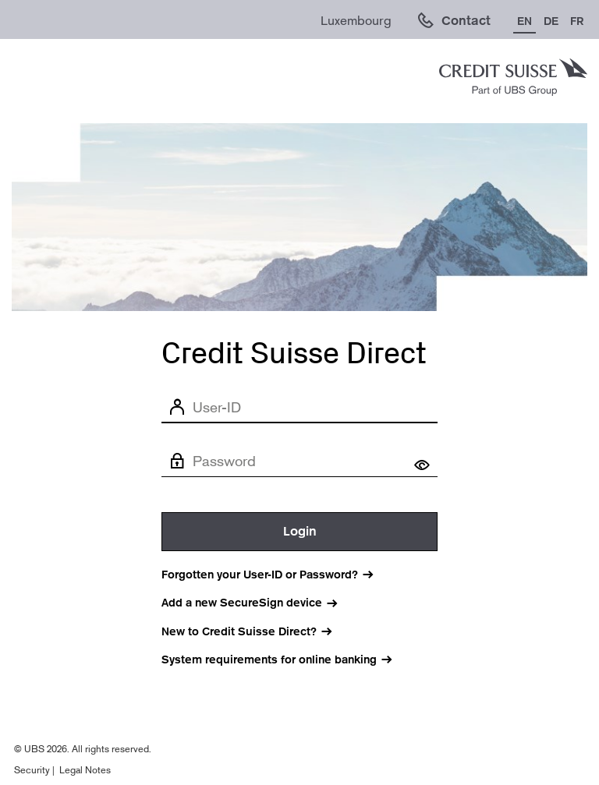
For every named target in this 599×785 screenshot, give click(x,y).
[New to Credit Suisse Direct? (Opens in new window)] (255, 632)
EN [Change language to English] (524, 21)
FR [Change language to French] (576, 21)
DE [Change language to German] (551, 21)
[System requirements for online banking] (285, 660)
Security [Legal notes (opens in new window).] (32, 770)
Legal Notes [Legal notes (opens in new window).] (85, 770)
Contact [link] (466, 20)
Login (300, 531)
